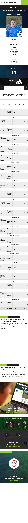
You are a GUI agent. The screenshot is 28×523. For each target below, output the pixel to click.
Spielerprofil (14, 7)
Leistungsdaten (14, 87)
